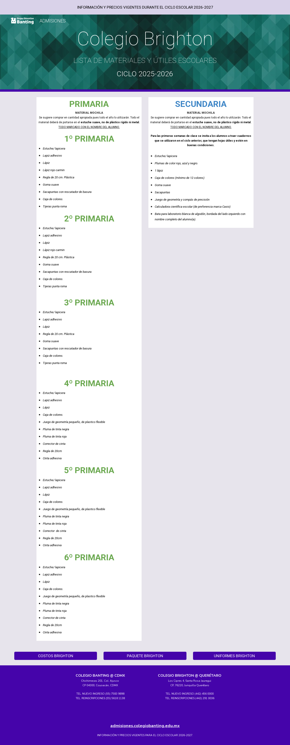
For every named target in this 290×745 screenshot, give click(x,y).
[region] (145, 7)
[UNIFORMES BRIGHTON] (234, 655)
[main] (144, 53)
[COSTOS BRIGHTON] (55, 655)
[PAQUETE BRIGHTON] (145, 655)
